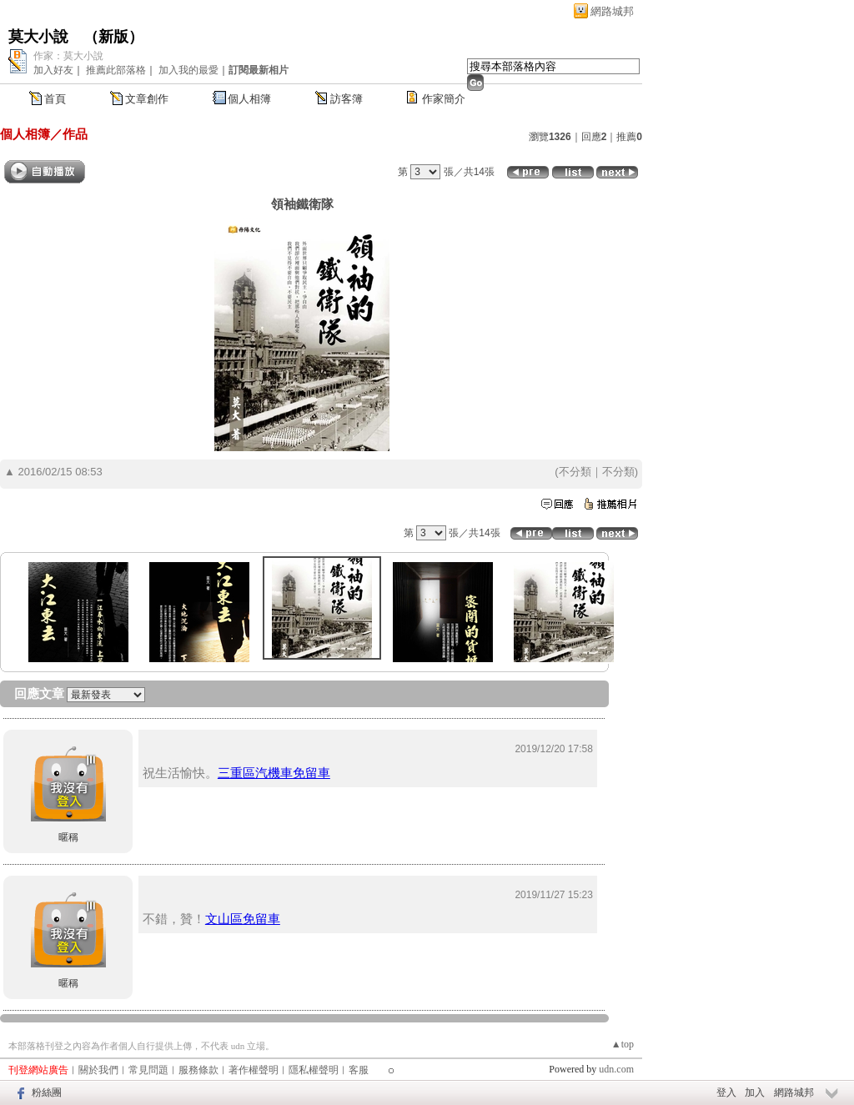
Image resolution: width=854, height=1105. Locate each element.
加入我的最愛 (188, 70)
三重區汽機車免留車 (274, 773)
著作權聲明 (254, 1070)
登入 (726, 1092)
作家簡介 (443, 99)
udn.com (616, 1069)
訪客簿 (346, 99)
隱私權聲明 (314, 1070)
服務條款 (198, 1070)
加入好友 (53, 70)
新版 (113, 36)
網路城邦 (612, 11)
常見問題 (148, 1070)
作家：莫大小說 (68, 56)
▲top (622, 1044)
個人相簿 (249, 99)
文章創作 (146, 99)
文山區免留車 (242, 919)
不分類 (575, 471)
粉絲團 (47, 1092)
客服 (359, 1070)
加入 (755, 1092)
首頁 (55, 99)
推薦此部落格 (116, 70)
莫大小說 (38, 36)
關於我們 (98, 1070)
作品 (75, 134)
